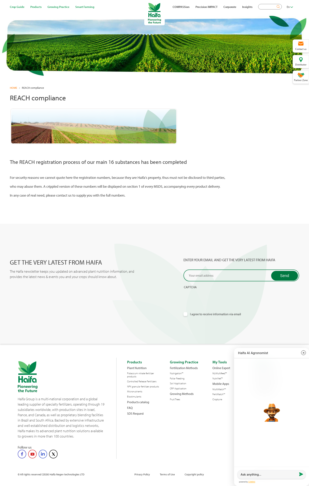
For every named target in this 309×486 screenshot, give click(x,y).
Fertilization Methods (184, 368)
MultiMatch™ (219, 389)
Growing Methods (182, 394)
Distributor (300, 64)
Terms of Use (167, 474)
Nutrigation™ (176, 373)
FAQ (130, 408)
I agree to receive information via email (215, 314)
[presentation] (213, 296)
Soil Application (178, 383)
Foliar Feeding (177, 378)
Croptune (217, 399)
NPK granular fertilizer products (143, 386)
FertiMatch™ (218, 394)
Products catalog (138, 402)
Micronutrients (134, 391)
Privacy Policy (142, 474)
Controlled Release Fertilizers (141, 381)
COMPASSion (181, 7)
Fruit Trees (175, 399)
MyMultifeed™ (219, 373)
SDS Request (135, 413)
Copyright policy (194, 474)
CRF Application (178, 388)
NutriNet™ (217, 378)
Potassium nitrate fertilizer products (140, 375)
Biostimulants (134, 396)
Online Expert (221, 368)
